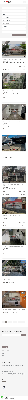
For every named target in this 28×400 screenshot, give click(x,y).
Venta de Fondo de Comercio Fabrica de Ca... (12, 153)
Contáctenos (5, 347)
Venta (3, 355)
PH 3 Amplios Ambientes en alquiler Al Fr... (12, 121)
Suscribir (23, 335)
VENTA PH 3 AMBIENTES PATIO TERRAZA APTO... (13, 246)
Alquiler (3, 357)
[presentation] (9, 338)
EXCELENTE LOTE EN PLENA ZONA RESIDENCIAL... (11, 279)
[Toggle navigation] (24, 2)
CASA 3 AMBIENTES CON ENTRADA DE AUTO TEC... (13, 185)
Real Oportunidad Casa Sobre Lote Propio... (12, 59)
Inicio (3, 353)
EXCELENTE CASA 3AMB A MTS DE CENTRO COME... (12, 216)
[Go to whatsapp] (2, 397)
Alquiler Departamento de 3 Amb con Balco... (12, 90)
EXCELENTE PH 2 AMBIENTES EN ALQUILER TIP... (14, 309)
